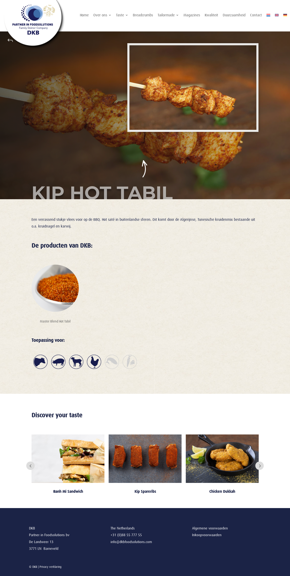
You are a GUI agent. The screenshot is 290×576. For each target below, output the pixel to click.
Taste (120, 15)
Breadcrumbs (143, 15)
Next (259, 466)
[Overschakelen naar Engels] (277, 16)
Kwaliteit (211, 15)
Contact (256, 15)
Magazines (191, 15)
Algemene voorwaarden (210, 528)
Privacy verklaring (50, 566)
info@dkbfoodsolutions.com (131, 542)
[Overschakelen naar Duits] (285, 16)
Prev (30, 466)
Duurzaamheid (234, 15)
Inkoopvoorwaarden (206, 535)
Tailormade (166, 15)
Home (84, 15)
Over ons (100, 15)
